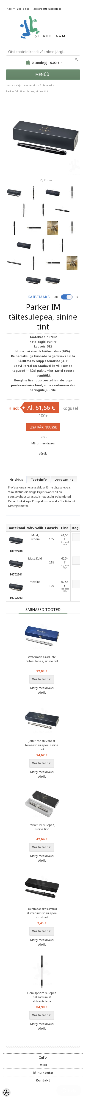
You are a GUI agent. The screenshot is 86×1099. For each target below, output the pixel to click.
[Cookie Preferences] (6, 1092)
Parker (51, 342)
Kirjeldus (16, 479)
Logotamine (64, 479)
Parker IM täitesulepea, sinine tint (27, 91)
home (9, 85)
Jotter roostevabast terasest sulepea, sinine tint (41, 745)
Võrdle (43, 453)
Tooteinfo (39, 479)
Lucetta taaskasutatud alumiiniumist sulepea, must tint (42, 913)
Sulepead (46, 85)
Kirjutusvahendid (26, 85)
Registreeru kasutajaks (46, 8)
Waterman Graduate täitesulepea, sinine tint (42, 659)
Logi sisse (23, 8)
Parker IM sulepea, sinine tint (42, 827)
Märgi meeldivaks (43, 443)
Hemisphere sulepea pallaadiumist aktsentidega (41, 997)
